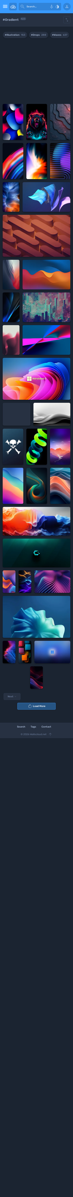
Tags (33, 726)
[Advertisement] (36, 71)
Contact (46, 726)
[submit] (22, 6)
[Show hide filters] (66, 19)
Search (21, 726)
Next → (12, 696)
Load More (36, 706)
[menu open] (4, 6)
